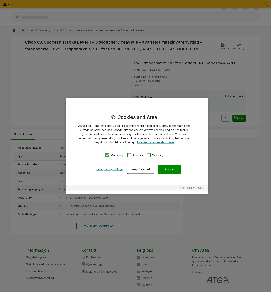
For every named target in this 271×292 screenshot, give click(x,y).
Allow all (169, 169)
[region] (137, 146)
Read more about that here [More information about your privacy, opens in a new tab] (155, 142)
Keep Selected (141, 169)
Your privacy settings (109, 169)
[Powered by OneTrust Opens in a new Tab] (193, 188)
